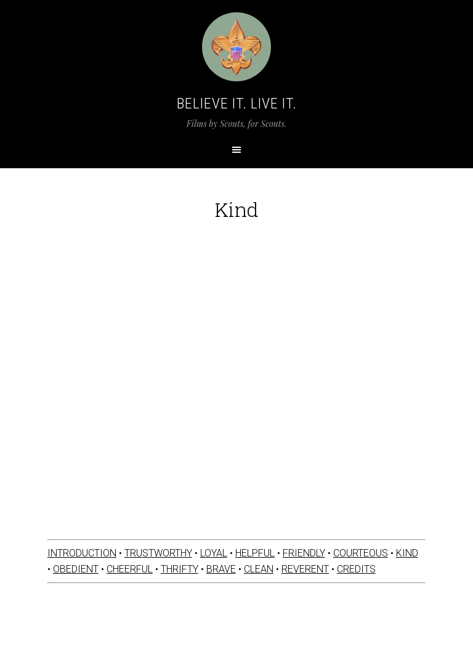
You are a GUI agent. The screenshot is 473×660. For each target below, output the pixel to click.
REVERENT (305, 569)
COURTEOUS (360, 553)
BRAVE (221, 569)
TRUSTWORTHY (158, 553)
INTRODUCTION (81, 553)
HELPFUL (255, 553)
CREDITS (356, 569)
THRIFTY (179, 569)
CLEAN (258, 569)
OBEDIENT (76, 569)
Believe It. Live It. (237, 103)
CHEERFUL (130, 569)
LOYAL (213, 553)
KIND (407, 553)
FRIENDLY (304, 553)
